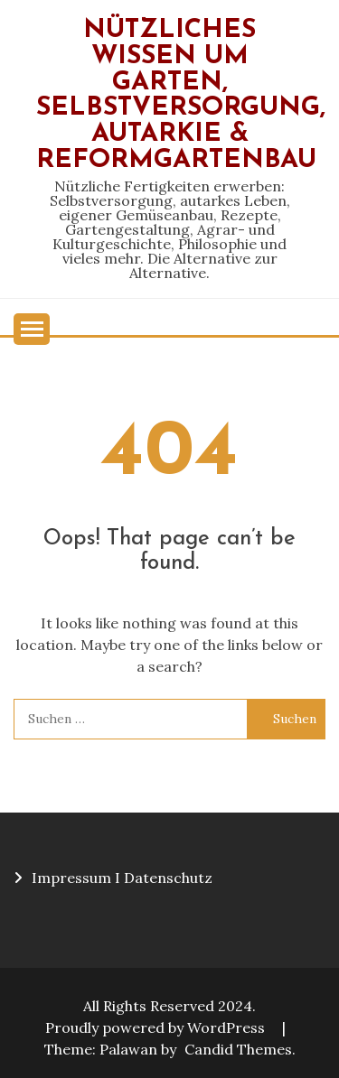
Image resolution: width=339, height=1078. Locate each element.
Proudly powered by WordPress (156, 1027)
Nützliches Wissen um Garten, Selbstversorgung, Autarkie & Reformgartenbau (180, 95)
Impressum (71, 878)
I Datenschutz (163, 878)
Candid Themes (238, 1049)
